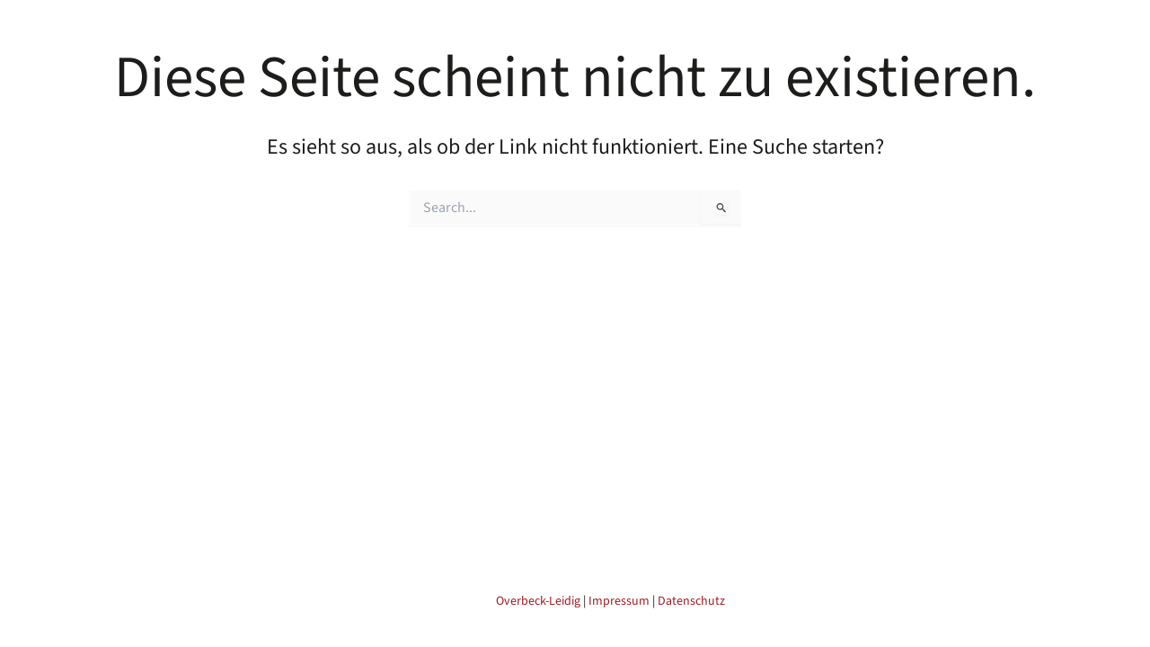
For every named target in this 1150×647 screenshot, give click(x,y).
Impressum (619, 601)
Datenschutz (691, 601)
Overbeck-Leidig (538, 601)
